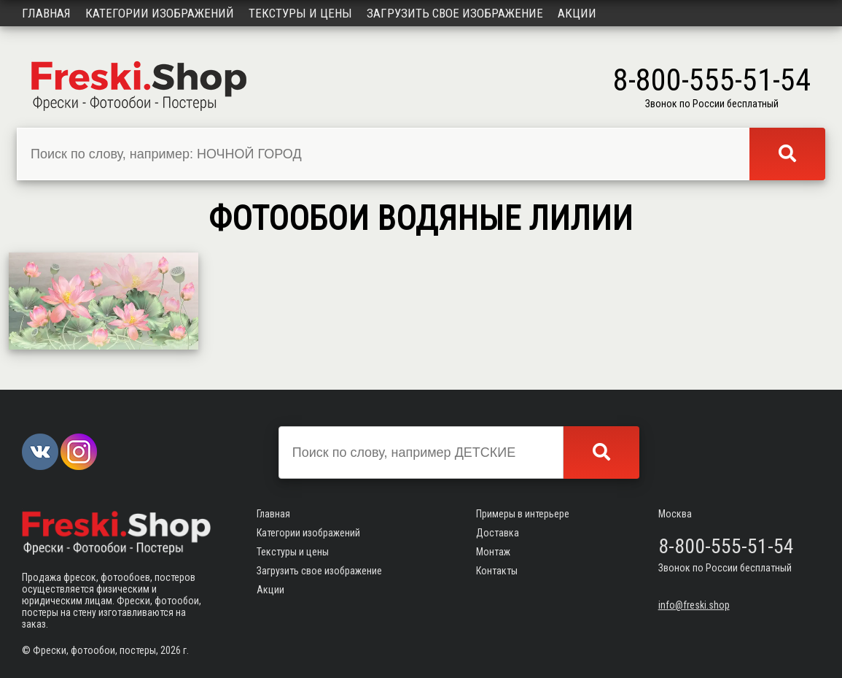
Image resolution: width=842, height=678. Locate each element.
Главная (46, 13)
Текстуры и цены (300, 13)
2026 (170, 650)
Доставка (497, 533)
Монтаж (493, 552)
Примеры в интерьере (522, 514)
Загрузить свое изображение (455, 13)
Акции (577, 13)
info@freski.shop (694, 605)
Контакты (497, 571)
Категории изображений (159, 13)
